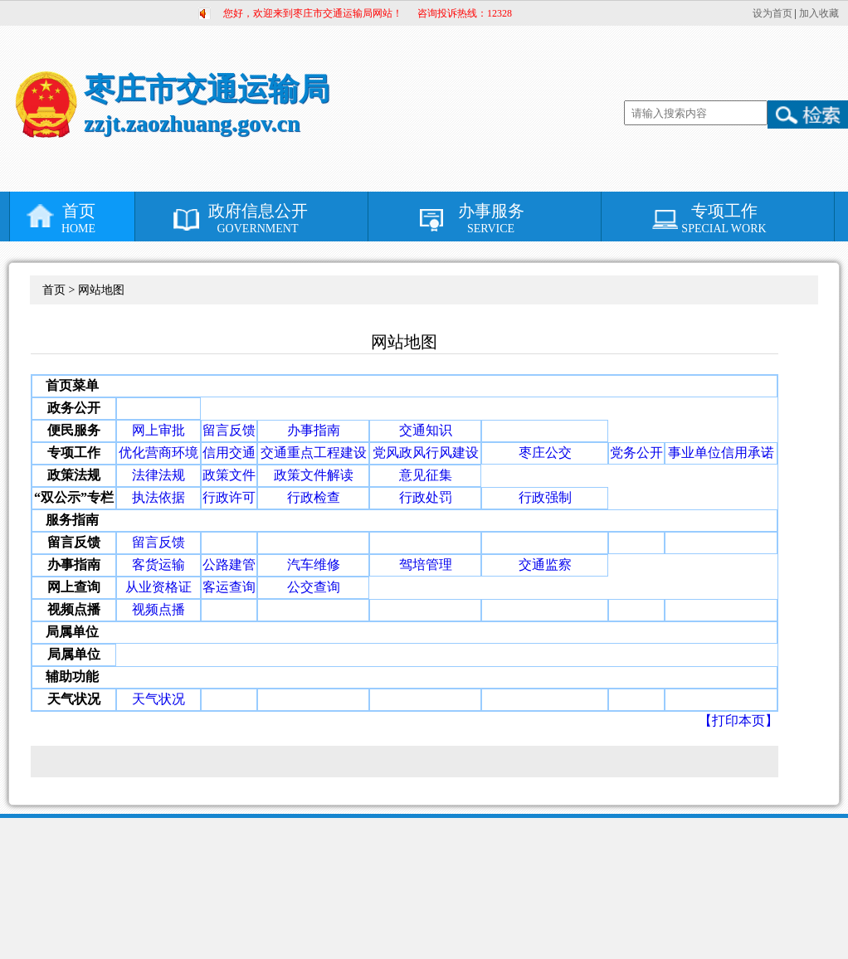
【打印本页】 (738, 720)
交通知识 (425, 430)
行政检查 (313, 497)
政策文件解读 (313, 475)
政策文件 (229, 475)
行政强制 (545, 497)
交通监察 (545, 564)
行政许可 (229, 497)
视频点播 (158, 609)
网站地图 (101, 290)
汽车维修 (313, 564)
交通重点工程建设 (314, 452)
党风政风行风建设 (426, 452)
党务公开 (636, 452)
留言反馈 (229, 430)
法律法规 (158, 475)
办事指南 (313, 430)
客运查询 (229, 587)
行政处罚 (425, 497)
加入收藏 (819, 13)
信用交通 (229, 452)
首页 (78, 219)
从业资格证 (158, 587)
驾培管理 (425, 564)
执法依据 (158, 497)
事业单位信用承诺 (721, 452)
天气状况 (158, 699)
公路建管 (229, 564)
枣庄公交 (545, 452)
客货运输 (158, 564)
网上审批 (158, 430)
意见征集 (425, 475)
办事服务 (491, 219)
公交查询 (313, 587)
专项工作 (724, 219)
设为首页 (772, 13)
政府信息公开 (258, 219)
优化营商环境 (158, 452)
